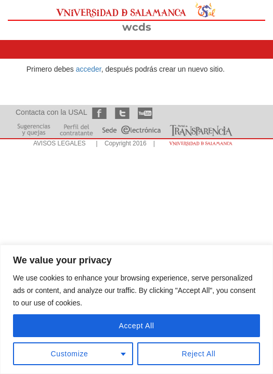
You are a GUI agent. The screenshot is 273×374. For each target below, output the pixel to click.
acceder (88, 69)
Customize (69, 354)
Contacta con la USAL (51, 112)
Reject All (199, 354)
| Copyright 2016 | (124, 143)
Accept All (136, 326)
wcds (136, 27)
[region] (136, 309)
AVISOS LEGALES (59, 143)
